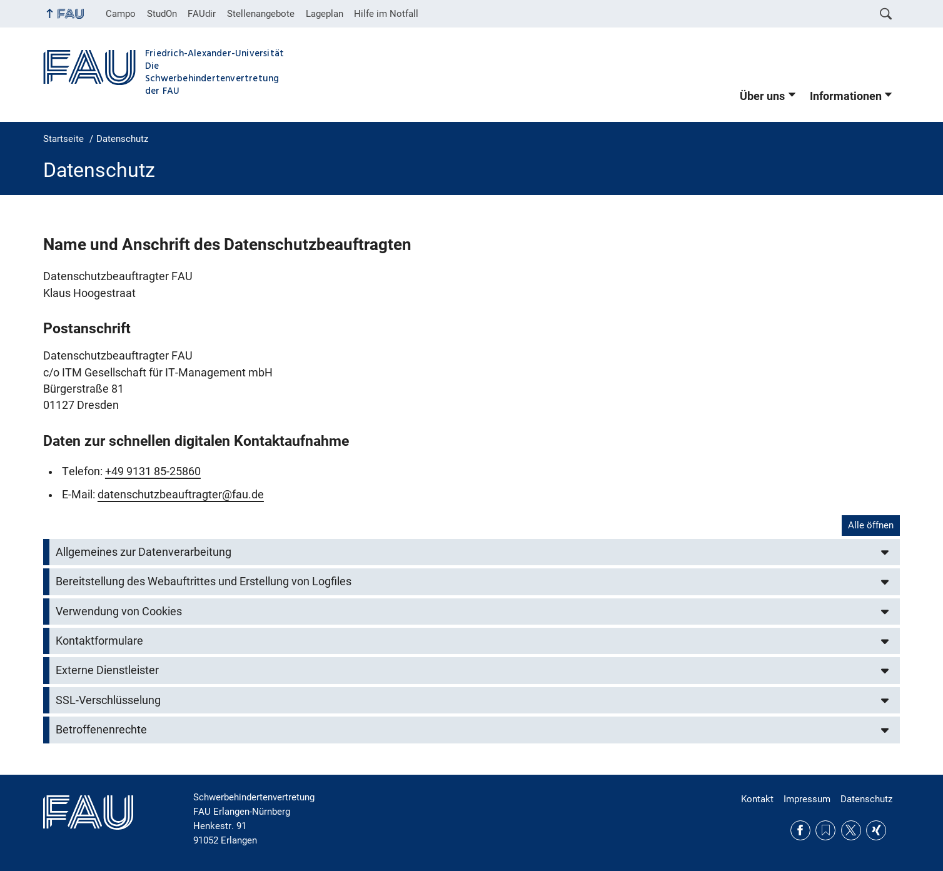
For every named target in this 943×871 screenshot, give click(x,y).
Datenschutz (866, 799)
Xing (876, 830)
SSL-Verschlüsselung (108, 700)
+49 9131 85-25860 (153, 471)
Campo (121, 13)
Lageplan (324, 13)
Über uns (762, 96)
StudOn (162, 13)
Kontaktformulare (99, 641)
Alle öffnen (871, 525)
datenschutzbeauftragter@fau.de (181, 494)
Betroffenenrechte (101, 729)
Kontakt (757, 799)
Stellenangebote (261, 13)
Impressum (807, 799)
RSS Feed (825, 830)
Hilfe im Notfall (386, 13)
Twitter (851, 830)
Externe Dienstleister (107, 670)
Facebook (800, 830)
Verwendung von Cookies (119, 611)
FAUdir (202, 13)
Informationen (846, 96)
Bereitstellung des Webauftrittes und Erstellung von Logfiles (203, 581)
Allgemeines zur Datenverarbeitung (143, 552)
